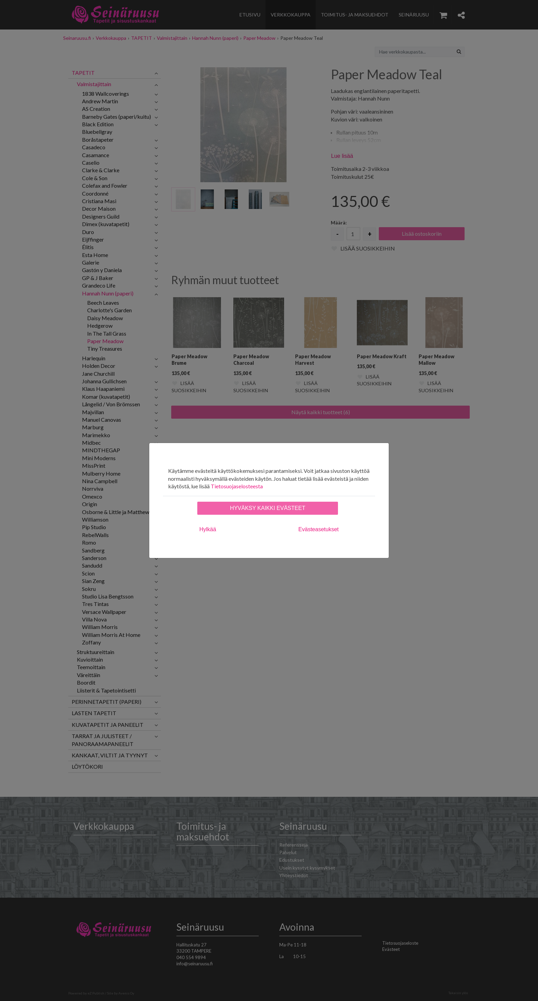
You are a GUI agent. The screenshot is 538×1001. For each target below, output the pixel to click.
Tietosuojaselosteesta (237, 486)
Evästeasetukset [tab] (319, 529)
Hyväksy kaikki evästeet (267, 508)
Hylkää (207, 529)
